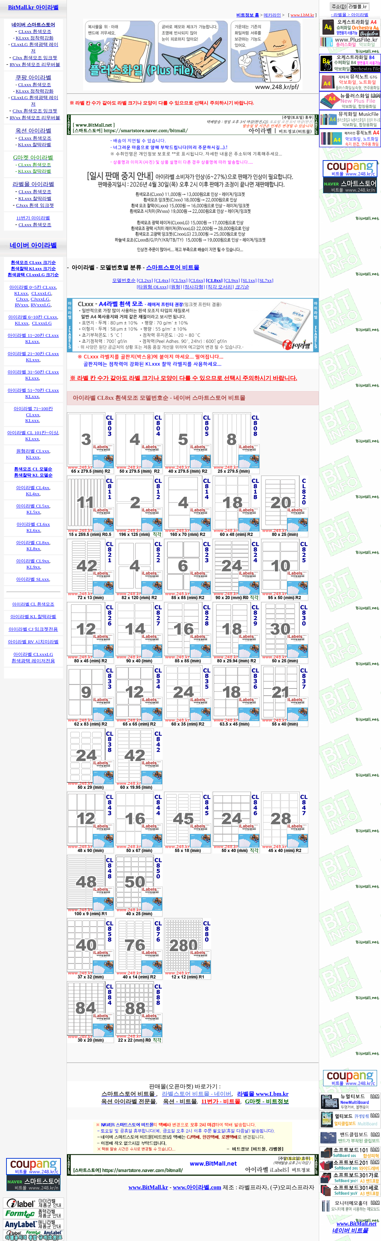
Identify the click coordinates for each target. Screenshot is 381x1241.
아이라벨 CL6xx (33, 524)
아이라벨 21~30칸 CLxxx (33, 353)
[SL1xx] (249, 280)
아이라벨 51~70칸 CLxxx (33, 390)
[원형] (175, 287)
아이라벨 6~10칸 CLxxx (32, 317)
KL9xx (33, 567)
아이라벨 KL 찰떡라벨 (33, 616)
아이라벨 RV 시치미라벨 (33, 641)
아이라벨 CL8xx (32, 542)
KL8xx (33, 548)
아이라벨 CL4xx (32, 487)
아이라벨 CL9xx (32, 561)
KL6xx (33, 530)
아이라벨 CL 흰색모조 (33, 604)
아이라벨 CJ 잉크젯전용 (33, 629)
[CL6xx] (197, 280)
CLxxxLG (41, 293)
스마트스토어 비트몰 (172, 267)
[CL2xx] (145, 280)
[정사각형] (194, 287)
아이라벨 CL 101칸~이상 (32, 432)
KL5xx (33, 512)
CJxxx (22, 299)
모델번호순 (124, 280)
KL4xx (33, 493)
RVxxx (21, 304)
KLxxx (21, 293)
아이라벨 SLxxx (32, 579)
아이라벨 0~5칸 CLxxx (32, 287)
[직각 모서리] (220, 287)
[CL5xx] (179, 280)
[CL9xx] (232, 280)
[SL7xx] (265, 280)
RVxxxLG (40, 304)
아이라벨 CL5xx (32, 506)
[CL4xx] (162, 280)
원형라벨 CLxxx (32, 451)
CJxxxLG (40, 299)
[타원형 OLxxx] (152, 287)
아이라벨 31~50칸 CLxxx (33, 372)
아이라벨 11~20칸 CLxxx (33, 335)
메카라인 (272, 15)
